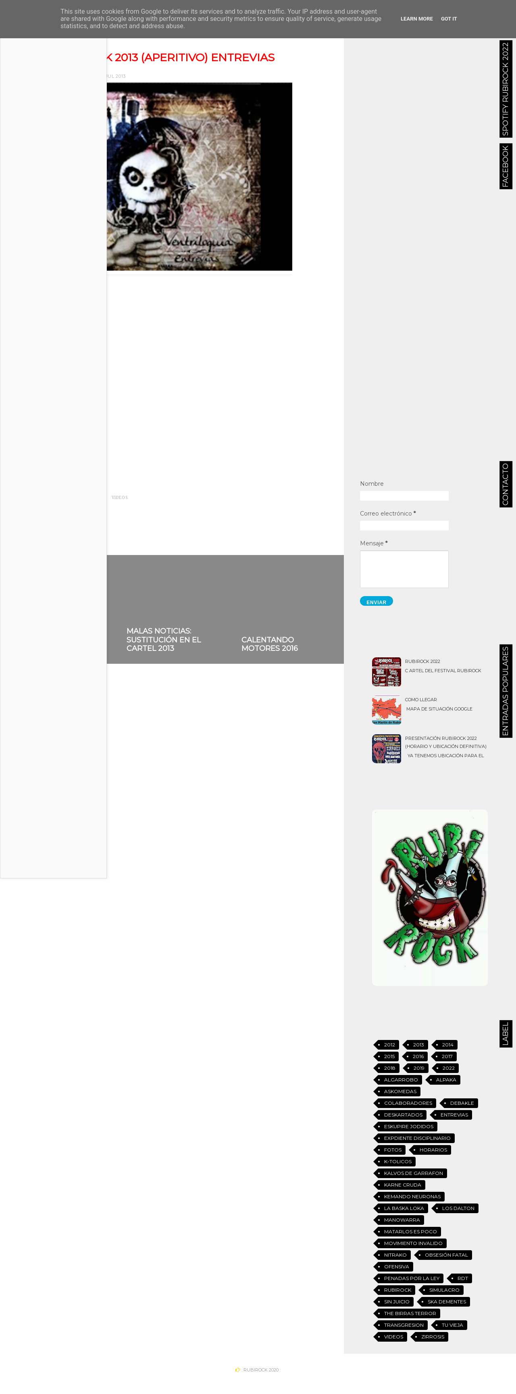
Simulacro (444, 1290)
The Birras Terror (410, 1313)
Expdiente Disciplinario (417, 1138)
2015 (389, 1056)
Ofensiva (396, 1267)
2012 (389, 1045)
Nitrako (395, 1255)
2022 (449, 1068)
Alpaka (446, 1080)
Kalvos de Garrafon (413, 1173)
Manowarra (402, 1220)
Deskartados (403, 1115)
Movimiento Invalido (413, 1243)
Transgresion (404, 1325)
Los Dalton (458, 1208)
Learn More (417, 19)
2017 (447, 1056)
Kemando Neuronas (412, 1196)
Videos (120, 497)
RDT (463, 1278)
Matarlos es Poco (410, 1231)
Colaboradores (408, 1103)
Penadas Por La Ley (411, 1278)
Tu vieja (452, 1325)
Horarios (433, 1150)
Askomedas (400, 1091)
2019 (419, 1068)
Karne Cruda (402, 1185)
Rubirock (397, 1290)
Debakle (462, 1103)
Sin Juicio (397, 1302)
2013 (68, 497)
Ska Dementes (447, 1302)
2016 (418, 1056)
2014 (448, 1045)
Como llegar (421, 699)
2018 (389, 1068)
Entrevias (92, 497)
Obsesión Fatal (446, 1255)
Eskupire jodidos (408, 1126)
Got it (449, 19)
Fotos (393, 1150)
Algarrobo (401, 1080)
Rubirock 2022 (422, 661)
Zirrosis (432, 1337)
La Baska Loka (404, 1208)
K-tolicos (398, 1161)
